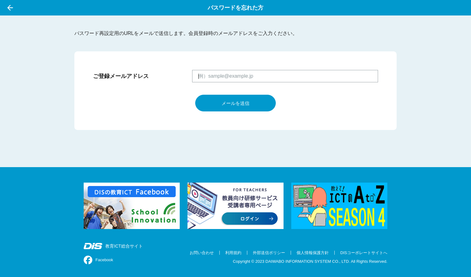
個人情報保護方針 (313, 252)
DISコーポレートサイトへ (363, 252)
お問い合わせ (202, 252)
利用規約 (233, 252)
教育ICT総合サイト (113, 246)
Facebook (98, 260)
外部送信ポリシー (269, 252)
